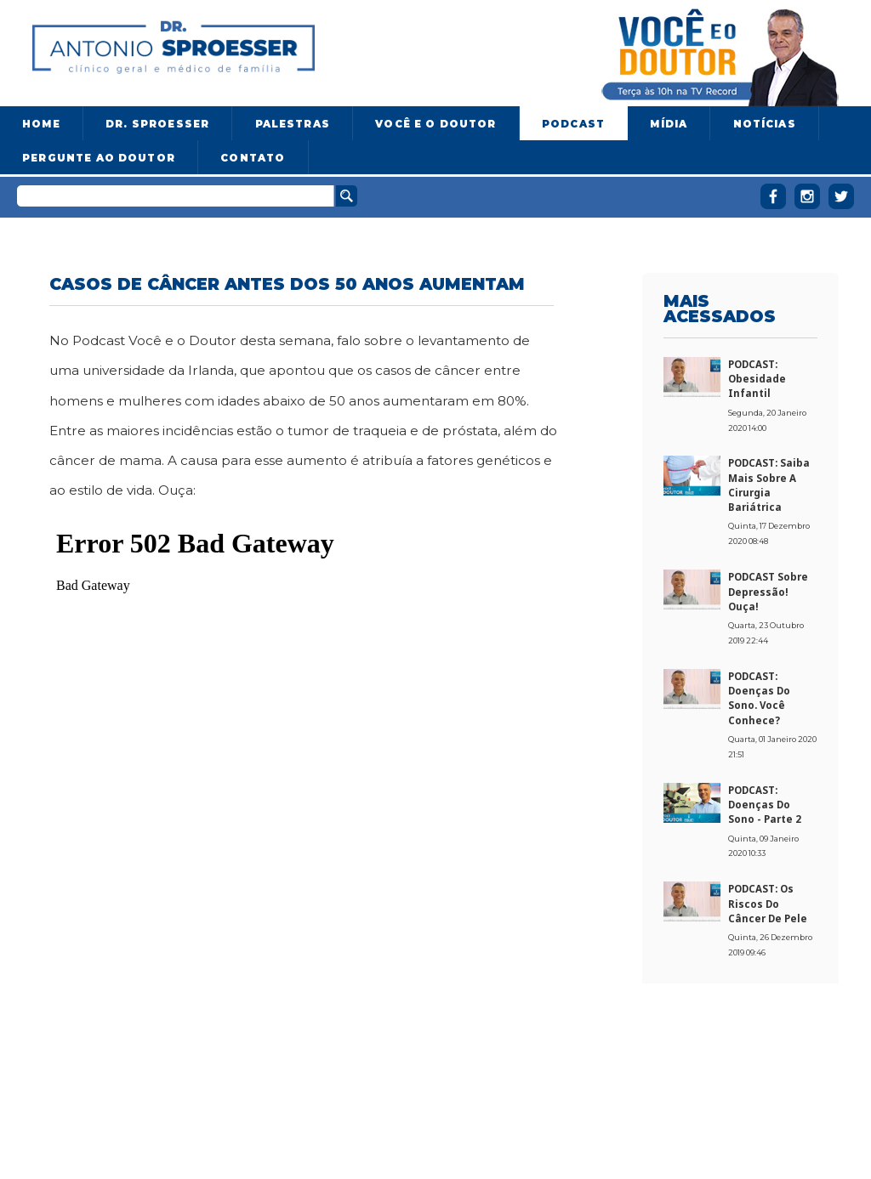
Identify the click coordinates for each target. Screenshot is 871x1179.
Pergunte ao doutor (98, 158)
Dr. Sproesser (157, 124)
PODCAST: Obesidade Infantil (757, 379)
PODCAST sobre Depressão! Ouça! (768, 591)
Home (41, 124)
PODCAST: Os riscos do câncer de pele (767, 903)
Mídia (668, 124)
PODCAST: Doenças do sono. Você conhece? (759, 698)
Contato (252, 158)
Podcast (573, 124)
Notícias (764, 124)
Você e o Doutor (435, 124)
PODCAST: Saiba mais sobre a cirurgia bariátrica (769, 484)
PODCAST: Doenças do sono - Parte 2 (764, 805)
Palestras (292, 124)
